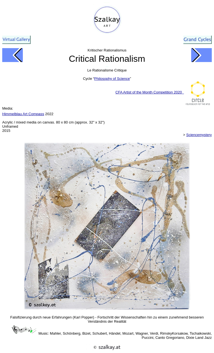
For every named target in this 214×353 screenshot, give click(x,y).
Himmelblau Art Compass (23, 114)
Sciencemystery (199, 135)
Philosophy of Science (112, 78)
